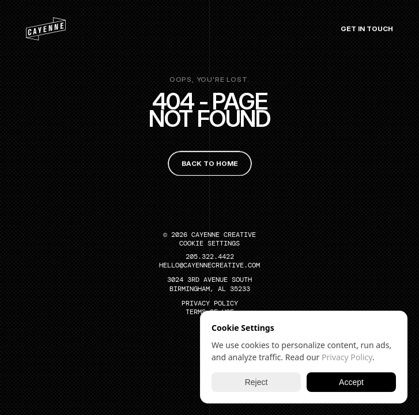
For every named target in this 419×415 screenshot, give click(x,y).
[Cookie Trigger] (209, 243)
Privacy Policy (347, 357)
